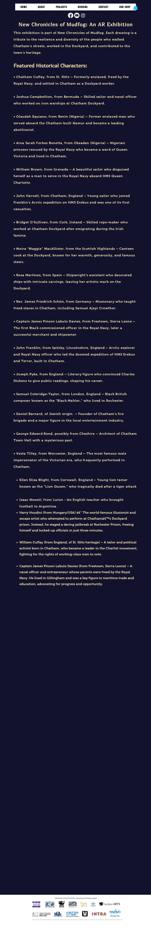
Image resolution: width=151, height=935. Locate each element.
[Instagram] (83, 15)
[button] (62, 7)
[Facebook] (70, 15)
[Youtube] (76, 15)
